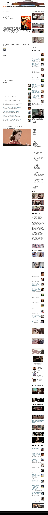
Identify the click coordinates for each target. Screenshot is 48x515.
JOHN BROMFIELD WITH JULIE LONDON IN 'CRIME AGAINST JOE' (36, 96)
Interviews (16, 6)
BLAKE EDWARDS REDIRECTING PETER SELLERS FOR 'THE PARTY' (36, 91)
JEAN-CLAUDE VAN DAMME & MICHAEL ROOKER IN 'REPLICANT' (38, 153)
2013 (34, 133)
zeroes (38, 421)
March (35, 143)
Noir (29, 6)
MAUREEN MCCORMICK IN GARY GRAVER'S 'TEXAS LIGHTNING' (38, 176)
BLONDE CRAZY (36, 161)
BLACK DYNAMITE (36, 172)
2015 (34, 131)
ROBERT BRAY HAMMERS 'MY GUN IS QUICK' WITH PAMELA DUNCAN (36, 300)
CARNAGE (35, 156)
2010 (34, 188)
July (34, 139)
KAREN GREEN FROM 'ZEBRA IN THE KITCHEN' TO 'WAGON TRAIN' (12, 126)
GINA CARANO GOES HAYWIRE (38, 157)
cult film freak (9, 3)
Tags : (4, 44)
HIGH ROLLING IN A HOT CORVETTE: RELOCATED (38, 177)
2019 (34, 127)
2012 (34, 134)
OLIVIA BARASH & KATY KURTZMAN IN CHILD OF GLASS (39, 171)
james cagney (13, 44)
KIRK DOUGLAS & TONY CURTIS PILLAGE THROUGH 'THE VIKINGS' (36, 69)
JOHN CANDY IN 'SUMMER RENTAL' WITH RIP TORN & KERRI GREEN (12, 103)
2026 (34, 121)
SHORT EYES (36, 180)
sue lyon (34, 422)
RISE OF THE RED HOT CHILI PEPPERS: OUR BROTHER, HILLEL (40, 374)
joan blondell (18, 44)
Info (7, 6)
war (35, 421)
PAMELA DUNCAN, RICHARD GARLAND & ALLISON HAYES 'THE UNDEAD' (36, 75)
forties (34, 421)
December (35, 135)
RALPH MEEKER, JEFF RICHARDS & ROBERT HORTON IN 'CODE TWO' (36, 284)
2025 (34, 122)
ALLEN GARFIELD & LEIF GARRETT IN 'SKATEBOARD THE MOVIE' (36, 80)
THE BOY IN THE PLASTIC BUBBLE (39, 174)
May (34, 141)
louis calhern (23, 44)
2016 (34, 130)
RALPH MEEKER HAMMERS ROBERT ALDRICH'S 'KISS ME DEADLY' (36, 289)
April (34, 142)
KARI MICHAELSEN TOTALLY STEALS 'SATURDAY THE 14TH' (36, 493)
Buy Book (36, 6)
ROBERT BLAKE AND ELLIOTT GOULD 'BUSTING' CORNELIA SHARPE (13, 95)
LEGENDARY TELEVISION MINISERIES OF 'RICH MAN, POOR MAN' (36, 64)
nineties (38, 420)
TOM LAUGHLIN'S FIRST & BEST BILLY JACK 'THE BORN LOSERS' (12, 119)
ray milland (6, 11)
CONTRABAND (36, 166)
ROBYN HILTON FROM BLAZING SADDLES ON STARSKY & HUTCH (12, 115)
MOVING (35, 151)
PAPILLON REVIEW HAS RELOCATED (37, 164)
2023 (34, 124)
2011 (34, 187)
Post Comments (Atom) (10, 80)
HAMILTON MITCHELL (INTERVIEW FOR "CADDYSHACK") (11, 111)
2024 (34, 123)
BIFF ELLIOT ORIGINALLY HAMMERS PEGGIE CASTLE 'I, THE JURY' (36, 311)
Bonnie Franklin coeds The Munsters (38, 362)
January (35, 145)
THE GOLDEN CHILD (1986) (38, 150)
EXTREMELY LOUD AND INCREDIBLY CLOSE (37, 155)
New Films (11, 6)
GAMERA (35, 184)
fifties (33, 420)
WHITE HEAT (36, 160)
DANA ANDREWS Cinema (36, 378)
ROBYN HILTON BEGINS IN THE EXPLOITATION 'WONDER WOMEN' (36, 465)
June (34, 140)
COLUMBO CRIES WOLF (37, 146)
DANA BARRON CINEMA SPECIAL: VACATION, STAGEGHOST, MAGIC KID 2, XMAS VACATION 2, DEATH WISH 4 (36, 487)
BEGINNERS (35, 173)
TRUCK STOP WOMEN (37, 167)
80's (20, 6)
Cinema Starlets (35, 355)
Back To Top (31, 513)
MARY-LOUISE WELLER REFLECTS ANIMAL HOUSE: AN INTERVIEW (12, 99)
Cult (26, 6)
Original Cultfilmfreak (36, 372)
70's (23, 6)
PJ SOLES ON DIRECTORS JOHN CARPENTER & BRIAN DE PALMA (36, 59)
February (35, 144)
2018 (34, 128)
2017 (34, 129)
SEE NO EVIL (36, 147)
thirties (9, 11)
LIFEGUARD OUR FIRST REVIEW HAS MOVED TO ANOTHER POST (39, 168)
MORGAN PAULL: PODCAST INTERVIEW (38, 183)
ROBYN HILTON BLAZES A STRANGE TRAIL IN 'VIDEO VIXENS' (12, 107)
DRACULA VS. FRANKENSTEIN (38, 182)
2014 (34, 132)
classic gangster (8, 44)
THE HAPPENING (36, 181)
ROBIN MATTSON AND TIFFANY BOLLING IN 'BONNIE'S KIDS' (38, 179)
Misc (32, 6)
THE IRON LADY (36, 165)
